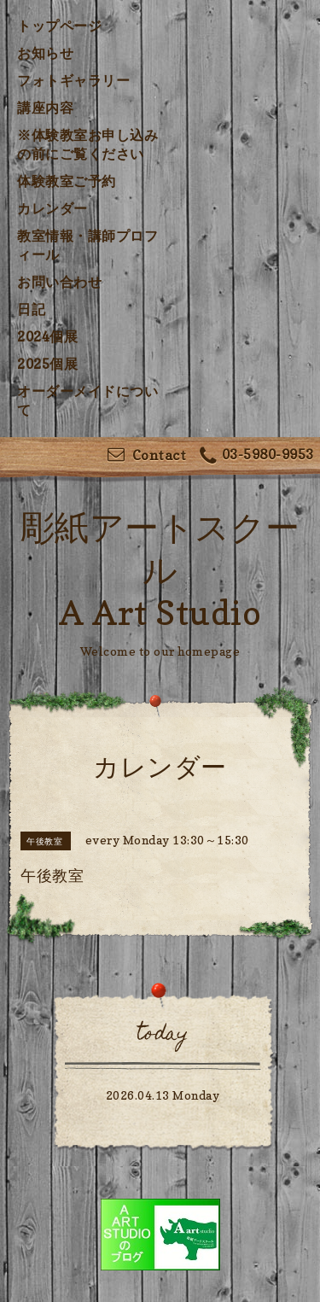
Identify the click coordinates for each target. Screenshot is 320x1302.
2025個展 (47, 363)
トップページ (59, 25)
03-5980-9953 (257, 456)
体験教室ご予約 (66, 181)
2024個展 (47, 336)
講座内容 (45, 107)
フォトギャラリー (73, 80)
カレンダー (52, 208)
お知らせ (45, 52)
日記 (31, 309)
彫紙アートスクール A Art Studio (160, 569)
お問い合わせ (59, 281)
